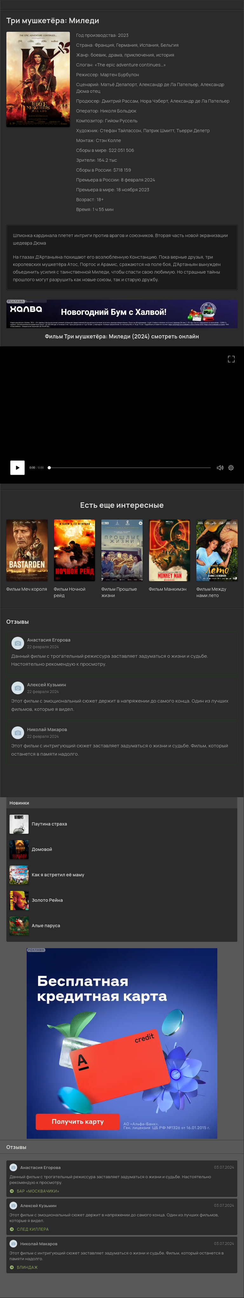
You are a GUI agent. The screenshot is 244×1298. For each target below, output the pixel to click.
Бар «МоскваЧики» (34, 1191)
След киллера (29, 1229)
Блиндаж (24, 1267)
